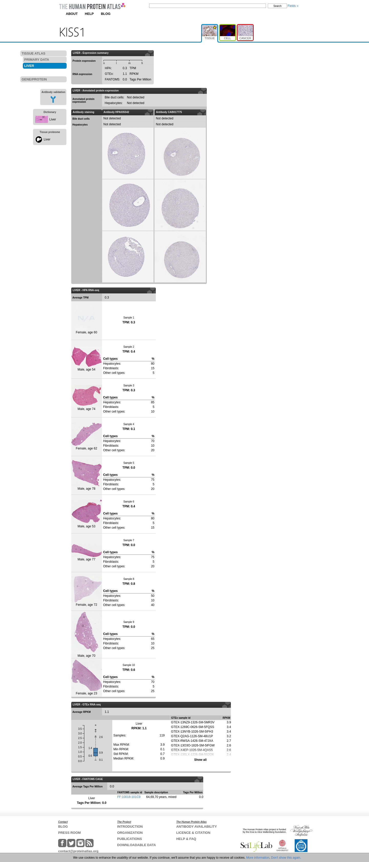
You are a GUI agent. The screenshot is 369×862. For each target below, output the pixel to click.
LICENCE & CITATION (193, 833)
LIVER (29, 66)
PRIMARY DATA (36, 59)
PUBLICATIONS (129, 839)
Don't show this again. (286, 857)
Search (277, 6)
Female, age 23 (86, 677)
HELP (89, 14)
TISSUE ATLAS (33, 53)
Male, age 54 (86, 359)
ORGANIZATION (129, 833)
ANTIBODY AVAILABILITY (196, 826)
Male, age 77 (86, 552)
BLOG (106, 14)
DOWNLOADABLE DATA (136, 845)
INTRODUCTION (130, 826)
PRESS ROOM (69, 833)
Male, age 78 (86, 475)
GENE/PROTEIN (34, 79)
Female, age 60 (86, 320)
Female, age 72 (86, 591)
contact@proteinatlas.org (78, 851)
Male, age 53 (86, 514)
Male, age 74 (86, 398)
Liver (52, 119)
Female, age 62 (86, 436)
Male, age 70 (86, 634)
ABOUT (72, 14)
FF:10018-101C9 (129, 797)
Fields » (293, 6)
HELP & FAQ (186, 839)
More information (257, 857)
